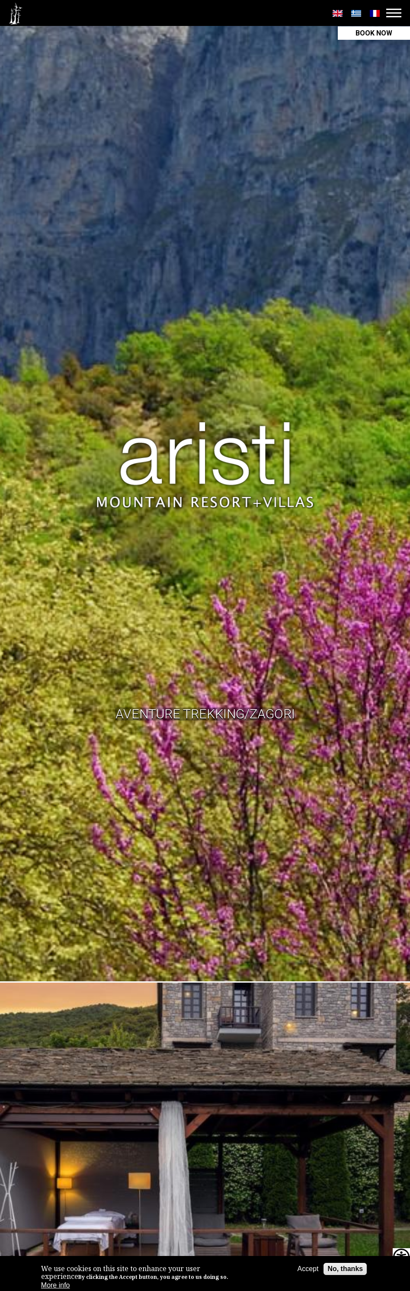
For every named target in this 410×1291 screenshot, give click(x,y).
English (338, 13)
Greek (356, 13)
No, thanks (345, 1268)
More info (55, 1285)
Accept (307, 1268)
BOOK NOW (374, 33)
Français (375, 13)
